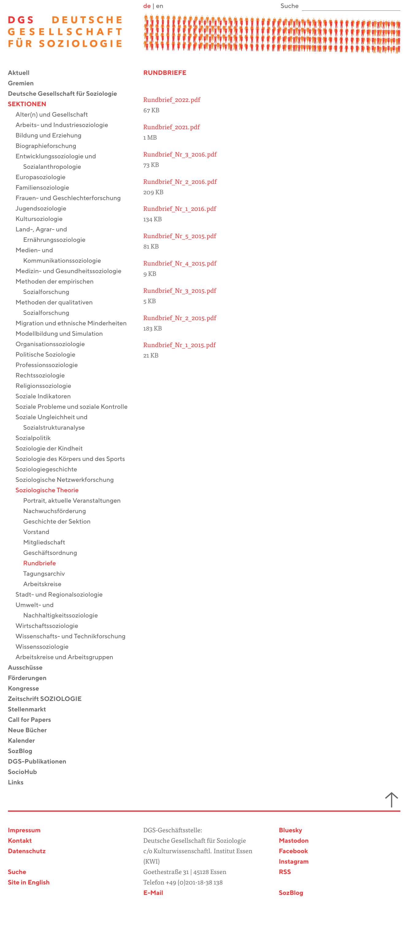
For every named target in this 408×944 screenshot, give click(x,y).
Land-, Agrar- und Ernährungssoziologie (54, 234)
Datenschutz (27, 851)
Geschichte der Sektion (61, 522)
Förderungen (31, 678)
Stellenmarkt (31, 709)
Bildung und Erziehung (52, 136)
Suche (17, 872)
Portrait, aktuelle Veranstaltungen (76, 501)
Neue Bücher (31, 730)
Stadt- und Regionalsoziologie (63, 595)
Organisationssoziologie (54, 344)
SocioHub (26, 772)
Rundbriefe (43, 563)
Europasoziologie (44, 177)
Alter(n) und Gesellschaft (55, 115)
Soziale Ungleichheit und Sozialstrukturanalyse (55, 422)
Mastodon (294, 841)
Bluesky (290, 830)
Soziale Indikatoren (47, 396)
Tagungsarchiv (48, 574)
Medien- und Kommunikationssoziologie (62, 255)
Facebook (293, 851)
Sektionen (31, 104)
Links (20, 783)
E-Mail (153, 893)
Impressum (24, 830)
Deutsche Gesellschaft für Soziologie (66, 94)
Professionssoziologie (50, 365)
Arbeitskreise (46, 584)
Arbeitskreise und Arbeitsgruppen (68, 657)
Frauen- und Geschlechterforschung (72, 198)
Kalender (25, 741)
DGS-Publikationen (41, 762)
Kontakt (20, 841)
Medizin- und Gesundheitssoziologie (72, 271)
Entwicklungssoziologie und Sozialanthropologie (59, 161)
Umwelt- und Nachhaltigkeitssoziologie (60, 610)
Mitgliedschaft (48, 543)
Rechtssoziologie (44, 376)
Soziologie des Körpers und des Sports (74, 459)
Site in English (29, 883)
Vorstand (40, 532)
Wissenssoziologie (46, 647)
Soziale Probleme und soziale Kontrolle (75, 407)
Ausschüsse (29, 668)
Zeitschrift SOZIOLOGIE (49, 699)
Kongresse (27, 689)
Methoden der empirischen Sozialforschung (58, 287)
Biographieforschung (49, 146)
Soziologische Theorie (51, 490)
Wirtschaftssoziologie (50, 626)
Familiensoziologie (46, 188)
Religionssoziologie (47, 386)
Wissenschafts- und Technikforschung (74, 636)
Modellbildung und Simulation (63, 334)
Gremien (25, 83)
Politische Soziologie (49, 355)
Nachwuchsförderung (58, 511)
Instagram (294, 862)
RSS (285, 872)
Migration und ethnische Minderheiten (75, 323)
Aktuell (23, 73)
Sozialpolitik (37, 438)
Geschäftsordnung (54, 553)
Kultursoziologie (43, 219)
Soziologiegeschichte (50, 469)
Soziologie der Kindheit (53, 449)
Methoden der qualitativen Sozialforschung (58, 308)
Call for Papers (33, 720)
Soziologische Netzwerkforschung (68, 480)
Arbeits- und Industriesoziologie (65, 125)
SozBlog (24, 751)
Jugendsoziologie (45, 209)
